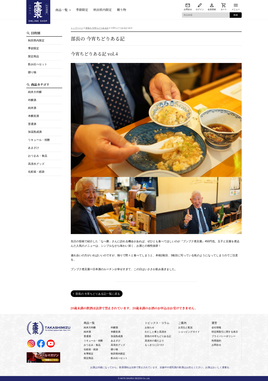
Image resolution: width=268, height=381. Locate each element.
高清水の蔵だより (154, 340)
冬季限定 (88, 353)
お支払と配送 (185, 327)
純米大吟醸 (35, 92)
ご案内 (182, 322)
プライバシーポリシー (224, 336)
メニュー (236, 9)
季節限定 (82, 9)
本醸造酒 (33, 115)
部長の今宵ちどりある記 (158, 336)
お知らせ (149, 327)
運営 (214, 322)
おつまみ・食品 (37, 155)
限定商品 (33, 56)
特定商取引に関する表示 (225, 331)
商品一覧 (61, 10)
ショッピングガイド (189, 331)
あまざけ (33, 147)
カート (224, 9)
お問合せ (188, 9)
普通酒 (32, 123)
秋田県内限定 (102, 9)
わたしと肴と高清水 (155, 331)
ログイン (200, 9)
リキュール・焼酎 (39, 139)
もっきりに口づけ (154, 345)
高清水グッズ (36, 163)
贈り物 (121, 9)
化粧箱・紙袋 (36, 171)
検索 (235, 15)
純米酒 (32, 107)
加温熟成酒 (35, 131)
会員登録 (212, 9)
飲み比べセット (37, 64)
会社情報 (216, 327)
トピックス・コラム (157, 322)
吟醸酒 (32, 100)
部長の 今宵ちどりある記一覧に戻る (98, 293)
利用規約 (216, 340)
